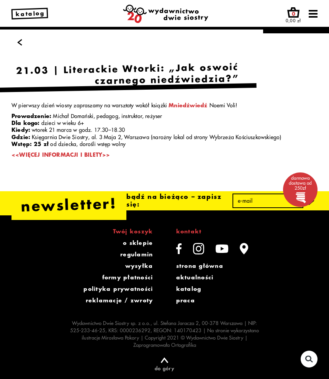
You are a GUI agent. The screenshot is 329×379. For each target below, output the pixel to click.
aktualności (195, 277)
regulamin (136, 254)
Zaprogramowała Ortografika (164, 345)
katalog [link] (30, 14)
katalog (188, 289)
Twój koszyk (133, 231)
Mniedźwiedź (188, 105)
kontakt (189, 231)
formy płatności (127, 277)
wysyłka (139, 266)
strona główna (199, 266)
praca (185, 300)
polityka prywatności (118, 289)
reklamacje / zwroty (119, 300)
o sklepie (138, 243)
